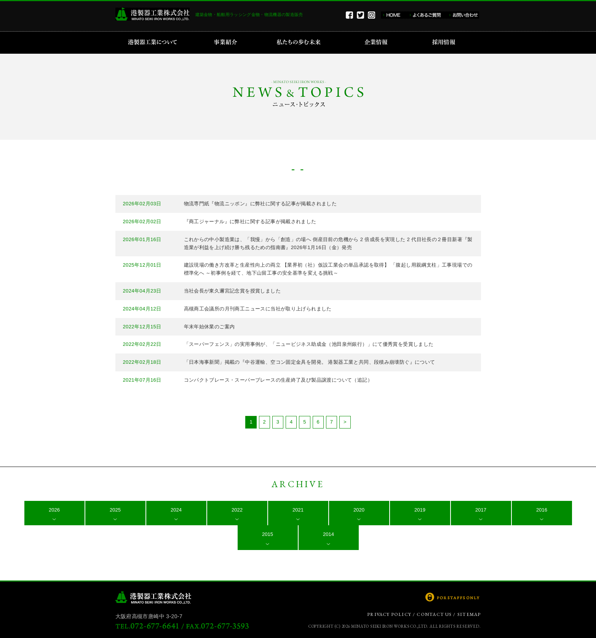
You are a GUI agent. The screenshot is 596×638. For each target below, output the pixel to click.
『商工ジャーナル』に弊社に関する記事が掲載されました (250, 221)
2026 (54, 510)
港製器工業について (155, 43)
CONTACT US (434, 614)
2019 (419, 510)
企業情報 (377, 43)
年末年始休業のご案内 (209, 326)
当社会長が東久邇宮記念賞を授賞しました (232, 291)
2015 (267, 534)
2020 (358, 510)
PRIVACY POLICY (389, 614)
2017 (480, 510)
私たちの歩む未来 (301, 43)
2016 (541, 510)
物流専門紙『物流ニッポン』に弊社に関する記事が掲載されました (260, 203)
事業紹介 (226, 43)
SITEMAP (469, 614)
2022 (237, 510)
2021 (298, 510)
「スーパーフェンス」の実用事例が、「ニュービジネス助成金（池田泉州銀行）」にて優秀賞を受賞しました (309, 344)
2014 (328, 534)
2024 (176, 510)
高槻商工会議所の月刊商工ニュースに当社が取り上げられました (258, 309)
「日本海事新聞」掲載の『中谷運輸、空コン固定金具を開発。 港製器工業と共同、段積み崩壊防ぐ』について (309, 362)
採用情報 (446, 43)
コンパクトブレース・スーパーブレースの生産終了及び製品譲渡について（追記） (278, 380)
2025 (115, 510)
